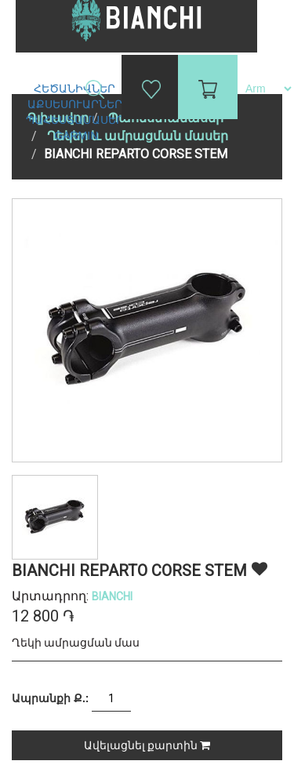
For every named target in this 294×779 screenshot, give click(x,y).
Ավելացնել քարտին (147, 745)
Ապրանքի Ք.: (50, 698)
